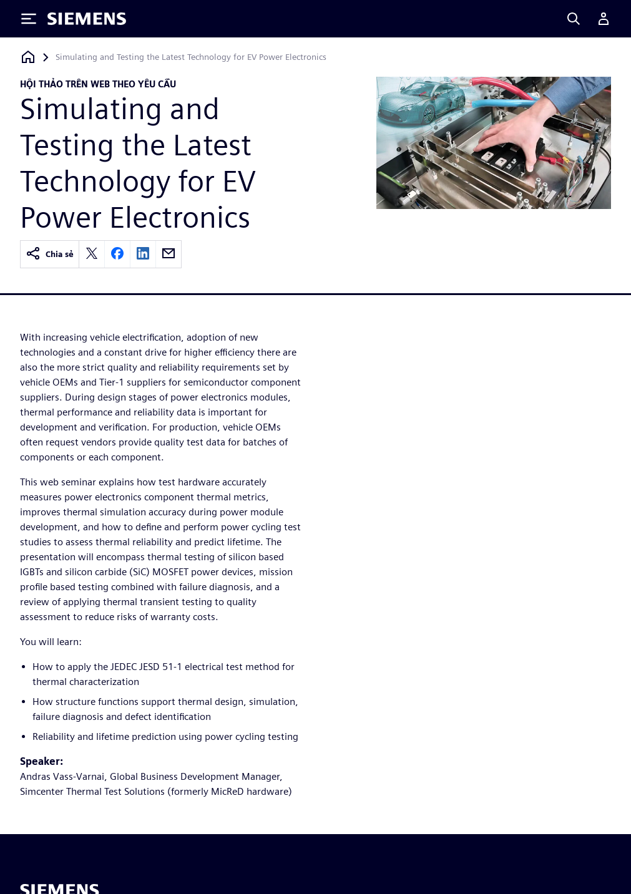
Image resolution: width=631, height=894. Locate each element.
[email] (168, 254)
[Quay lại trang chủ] (28, 57)
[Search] (573, 18)
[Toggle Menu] (28, 18)
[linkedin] (142, 254)
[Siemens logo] (86, 18)
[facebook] (117, 254)
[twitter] (91, 254)
